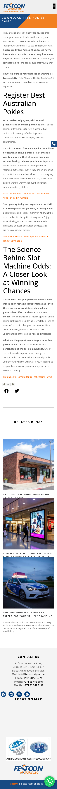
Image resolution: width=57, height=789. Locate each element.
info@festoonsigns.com (31, 674)
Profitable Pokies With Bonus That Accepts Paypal (27, 376)
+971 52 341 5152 (33, 685)
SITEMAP (14, 784)
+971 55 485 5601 (33, 681)
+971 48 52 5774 (33, 678)
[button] (54, 6)
